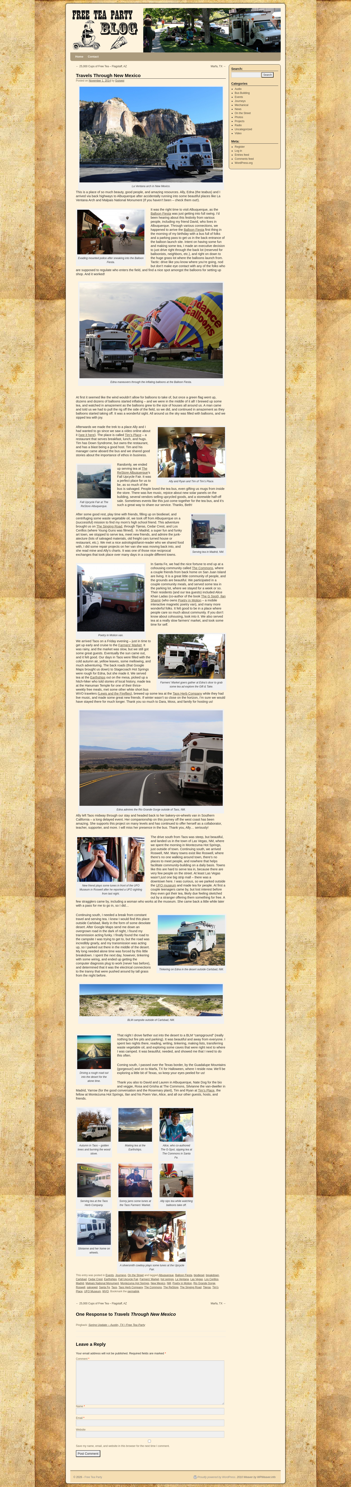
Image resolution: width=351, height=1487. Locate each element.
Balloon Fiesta (161, 213)
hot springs (167, 1279)
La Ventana (182, 1279)
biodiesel (199, 1275)
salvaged (92, 1287)
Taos (114, 1287)
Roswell (80, 1287)
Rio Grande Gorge (204, 1283)
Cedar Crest (95, 1279)
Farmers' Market (149, 1279)
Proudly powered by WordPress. (217, 1477)
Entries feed (242, 154)
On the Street (135, 1275)
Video (238, 133)
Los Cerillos (211, 1279)
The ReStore (170, 1287)
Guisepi (119, 80)
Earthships (97, 677)
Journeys (120, 1275)
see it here (86, 435)
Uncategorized (243, 129)
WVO (105, 1291)
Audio (238, 89)
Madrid (80, 1283)
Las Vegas (196, 1279)
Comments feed (244, 158)
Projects (239, 121)
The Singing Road (109, 526)
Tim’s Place (133, 435)
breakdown (212, 1275)
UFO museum (166, 885)
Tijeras (207, 1287)
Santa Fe (104, 1287)
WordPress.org (244, 162)
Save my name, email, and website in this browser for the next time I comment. (123, 1446)
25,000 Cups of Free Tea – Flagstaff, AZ (101, 66)
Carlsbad (81, 1279)
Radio (238, 125)
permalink (133, 1291)
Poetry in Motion (189, 600)
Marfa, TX (218, 66)
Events (110, 1275)
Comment (82, 1358)
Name (80, 1406)
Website (81, 1429)
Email (80, 1418)
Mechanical (241, 105)
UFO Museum (92, 1291)
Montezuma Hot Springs (134, 1283)
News (238, 109)
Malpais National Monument (102, 1283)
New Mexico (158, 1283)
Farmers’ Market (130, 645)
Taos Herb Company (187, 693)
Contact (93, 56)
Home (79, 56)
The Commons (202, 568)
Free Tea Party (93, 1477)
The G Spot (209, 596)
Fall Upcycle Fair (128, 1279)
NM (169, 1283)
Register (240, 146)
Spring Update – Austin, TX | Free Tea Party (116, 1325)
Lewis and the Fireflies (115, 693)
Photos (239, 117)
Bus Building (242, 93)
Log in (238, 150)
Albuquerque (166, 1275)
